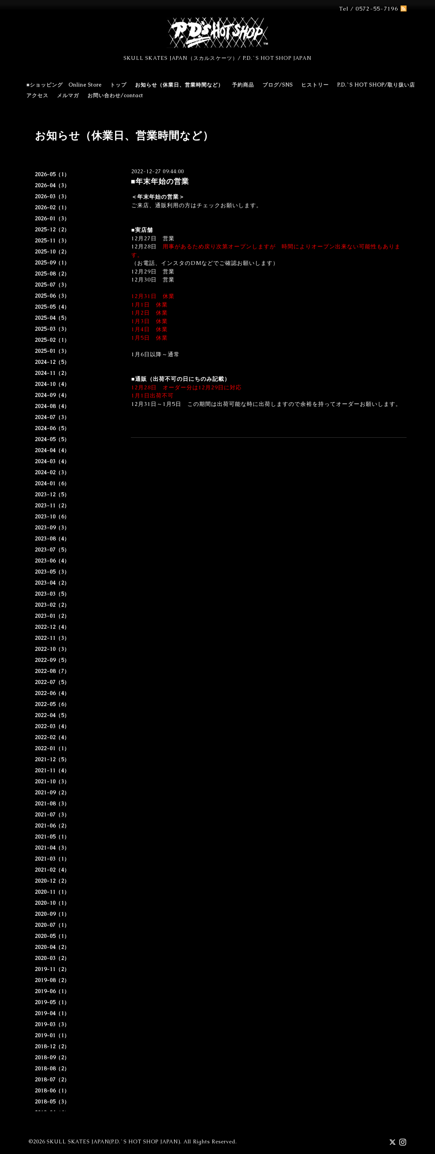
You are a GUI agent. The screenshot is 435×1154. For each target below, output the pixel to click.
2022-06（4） (52, 693)
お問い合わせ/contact (115, 95)
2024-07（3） (52, 417)
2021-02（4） (52, 870)
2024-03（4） (52, 461)
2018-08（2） (52, 1068)
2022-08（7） (52, 671)
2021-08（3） (52, 803)
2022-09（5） (52, 660)
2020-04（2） (52, 947)
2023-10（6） (52, 516)
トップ (118, 85)
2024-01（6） (52, 483)
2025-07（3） (52, 284)
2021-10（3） (52, 781)
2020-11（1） (52, 892)
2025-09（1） (52, 262)
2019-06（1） (52, 991)
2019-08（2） (52, 980)
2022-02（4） (52, 737)
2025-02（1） (52, 340)
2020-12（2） (52, 881)
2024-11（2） (52, 373)
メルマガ (68, 95)
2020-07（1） (52, 925)
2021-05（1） (52, 836)
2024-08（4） (52, 406)
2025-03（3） (52, 329)
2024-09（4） (52, 395)
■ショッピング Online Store (64, 85)
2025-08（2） (52, 273)
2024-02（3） (52, 472)
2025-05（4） (52, 307)
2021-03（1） (52, 859)
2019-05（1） (52, 1002)
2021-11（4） (52, 770)
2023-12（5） (52, 494)
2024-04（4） (52, 450)
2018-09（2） (52, 1057)
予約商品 (243, 85)
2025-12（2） (52, 229)
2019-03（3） (52, 1024)
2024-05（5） (52, 439)
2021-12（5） (52, 759)
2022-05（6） (52, 704)
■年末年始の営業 (160, 181)
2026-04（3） (52, 185)
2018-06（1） (52, 1090)
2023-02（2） (52, 605)
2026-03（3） (52, 196)
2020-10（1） (52, 903)
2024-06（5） (52, 428)
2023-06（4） (52, 560)
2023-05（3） (52, 572)
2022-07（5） (52, 682)
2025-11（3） (52, 240)
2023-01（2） (52, 616)
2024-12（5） (52, 362)
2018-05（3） (52, 1101)
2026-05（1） (52, 174)
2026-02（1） (52, 207)
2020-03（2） (52, 958)
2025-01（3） (52, 351)
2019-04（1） (52, 1013)
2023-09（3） (52, 527)
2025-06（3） (52, 296)
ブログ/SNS (278, 85)
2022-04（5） (52, 715)
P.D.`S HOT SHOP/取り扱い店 (376, 85)
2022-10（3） (52, 649)
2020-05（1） (52, 936)
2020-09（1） (52, 914)
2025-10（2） (52, 251)
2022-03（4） (52, 726)
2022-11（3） (52, 638)
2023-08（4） (52, 538)
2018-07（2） (52, 1079)
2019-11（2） (52, 969)
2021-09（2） (52, 792)
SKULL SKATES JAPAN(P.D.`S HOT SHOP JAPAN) (113, 1141)
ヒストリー (315, 85)
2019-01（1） (52, 1035)
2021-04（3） (52, 847)
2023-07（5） (52, 549)
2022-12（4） (52, 627)
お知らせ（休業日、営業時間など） (179, 85)
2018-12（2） (52, 1046)
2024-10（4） (52, 384)
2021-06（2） (52, 825)
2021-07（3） (52, 814)
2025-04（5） (52, 318)
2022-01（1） (52, 748)
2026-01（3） (52, 218)
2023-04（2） (52, 583)
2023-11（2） (52, 505)
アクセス (37, 95)
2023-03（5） (52, 594)
